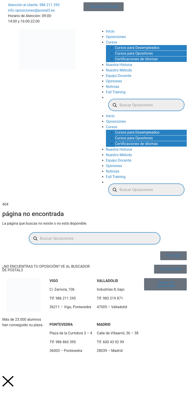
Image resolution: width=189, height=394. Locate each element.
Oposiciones (116, 37)
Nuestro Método (119, 70)
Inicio (110, 31)
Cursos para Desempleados (137, 48)
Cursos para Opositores (134, 53)
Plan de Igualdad (105, 362)
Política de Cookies (74, 362)
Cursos (111, 42)
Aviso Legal (9, 362)
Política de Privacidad (38, 362)
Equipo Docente (118, 76)
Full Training (115, 92)
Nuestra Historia (119, 65)
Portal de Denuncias (138, 362)
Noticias (112, 86)
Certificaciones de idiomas (136, 59)
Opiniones (114, 81)
